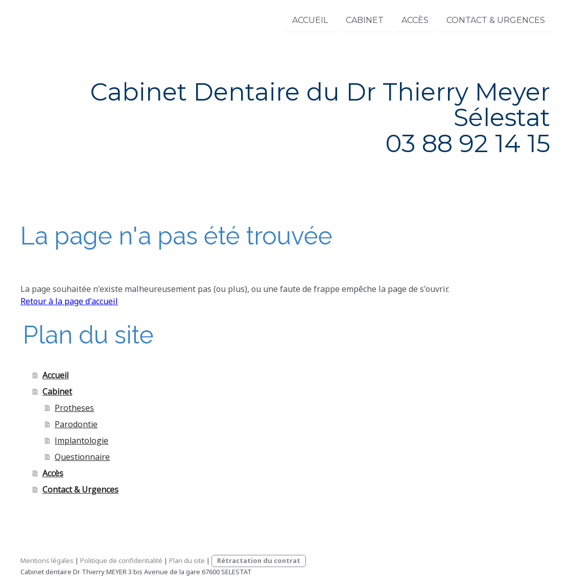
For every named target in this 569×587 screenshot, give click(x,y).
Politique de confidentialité (121, 560)
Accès (415, 20)
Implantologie (81, 440)
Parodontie (76, 424)
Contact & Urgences (495, 20)
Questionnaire (82, 456)
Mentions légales (47, 560)
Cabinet (365, 20)
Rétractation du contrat (258, 560)
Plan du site (187, 560)
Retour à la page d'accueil (69, 301)
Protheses (74, 407)
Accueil (310, 20)
